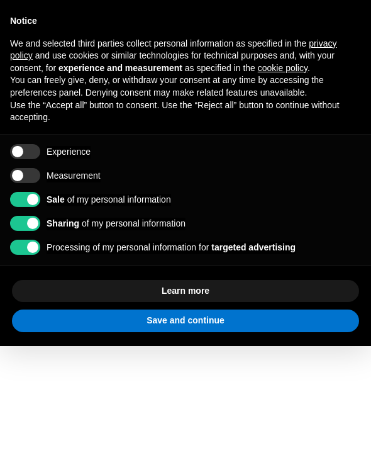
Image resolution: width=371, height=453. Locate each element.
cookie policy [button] (282, 68)
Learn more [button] (185, 291)
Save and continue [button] (185, 320)
